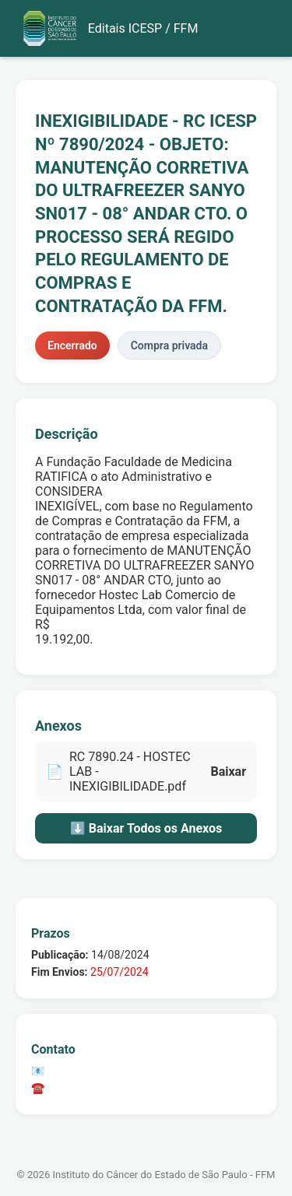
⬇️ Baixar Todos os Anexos (146, 828)
